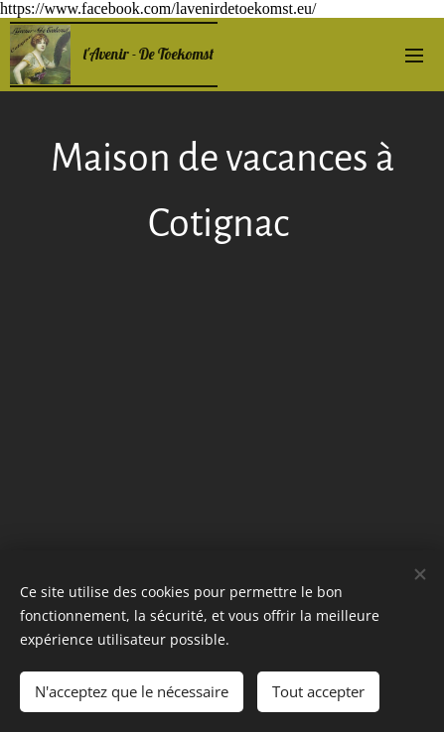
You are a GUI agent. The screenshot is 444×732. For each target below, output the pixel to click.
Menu (414, 56)
